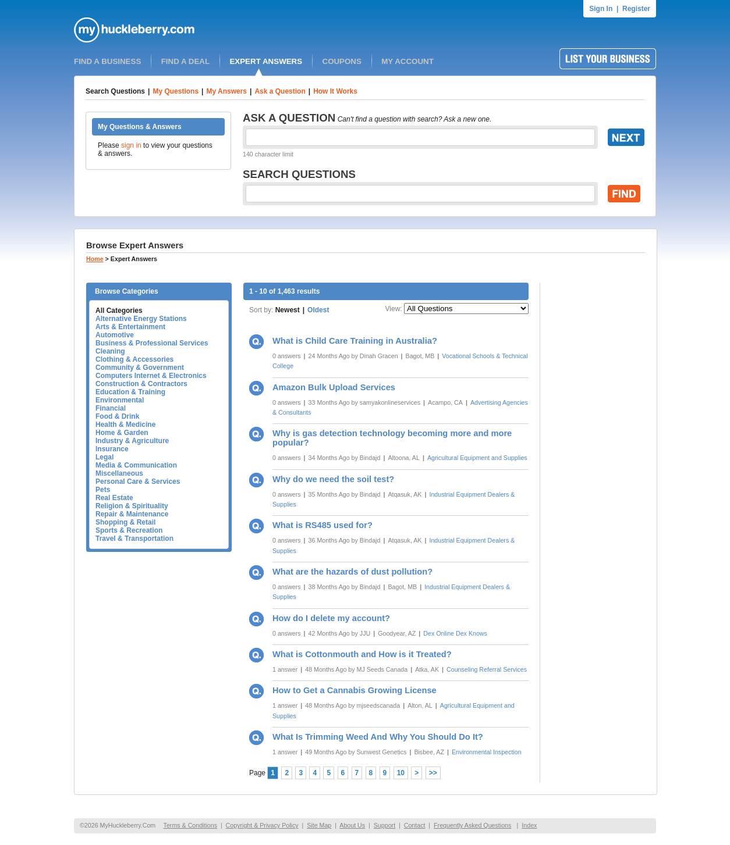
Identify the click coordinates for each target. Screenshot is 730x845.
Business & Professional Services (151, 343)
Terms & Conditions (190, 825)
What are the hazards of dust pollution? (352, 571)
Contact (415, 825)
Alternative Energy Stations (141, 319)
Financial (110, 408)
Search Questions (115, 91)
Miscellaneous (119, 473)
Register (636, 9)
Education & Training (130, 392)
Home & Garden (121, 433)
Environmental (119, 400)
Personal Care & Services (137, 481)
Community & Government (139, 367)
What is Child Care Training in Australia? (354, 340)
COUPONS (342, 61)
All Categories (119, 310)
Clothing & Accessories (134, 359)
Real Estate (114, 498)
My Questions (176, 91)
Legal (104, 457)
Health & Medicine (125, 424)
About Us (352, 825)
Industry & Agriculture (132, 441)
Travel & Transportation (134, 538)
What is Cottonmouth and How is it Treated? (362, 654)
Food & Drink (117, 416)
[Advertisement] (598, 457)
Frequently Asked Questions (472, 825)
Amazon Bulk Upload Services (333, 387)
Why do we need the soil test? (333, 479)
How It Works (335, 91)
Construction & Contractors (141, 384)
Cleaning (110, 351)
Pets (102, 490)
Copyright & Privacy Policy (262, 825)
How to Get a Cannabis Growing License (354, 690)
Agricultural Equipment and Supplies (477, 457)
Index (529, 825)
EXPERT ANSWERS (265, 61)
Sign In (600, 9)
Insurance (112, 449)
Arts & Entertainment (130, 327)
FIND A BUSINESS (107, 61)
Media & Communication (136, 465)
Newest (287, 310)
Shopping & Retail (125, 522)
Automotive (114, 335)
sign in (131, 145)
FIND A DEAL (185, 61)
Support (384, 825)
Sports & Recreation (128, 530)
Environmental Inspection (487, 751)
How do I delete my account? (331, 618)
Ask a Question (279, 91)
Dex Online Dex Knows (455, 633)
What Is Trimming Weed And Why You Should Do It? (377, 736)
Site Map (319, 825)
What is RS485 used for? (322, 525)
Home (95, 258)
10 (401, 773)
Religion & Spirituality (131, 506)
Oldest (318, 310)
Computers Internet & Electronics (151, 376)
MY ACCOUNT (407, 61)
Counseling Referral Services (486, 669)
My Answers (226, 91)
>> (433, 773)
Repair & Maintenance (131, 514)
